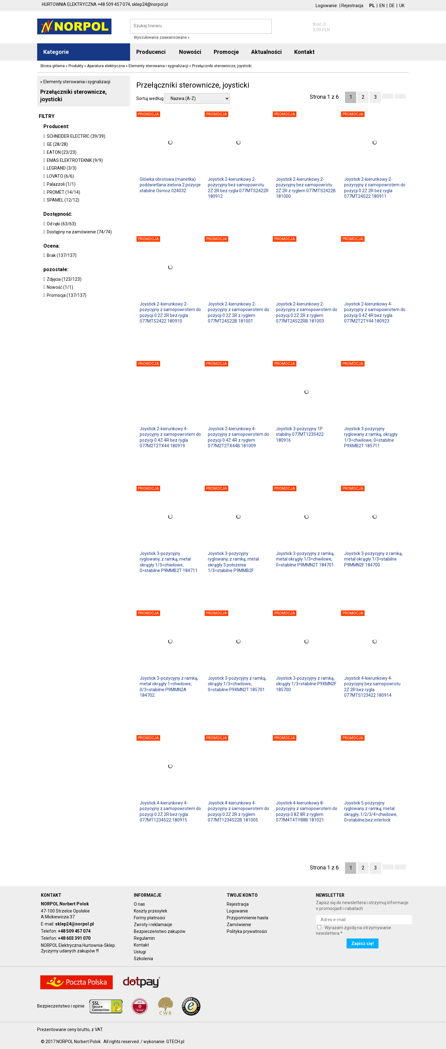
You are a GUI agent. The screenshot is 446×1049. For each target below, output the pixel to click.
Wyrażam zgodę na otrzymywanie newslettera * (353, 930)
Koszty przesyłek (150, 910)
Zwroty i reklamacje (153, 924)
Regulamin (144, 938)
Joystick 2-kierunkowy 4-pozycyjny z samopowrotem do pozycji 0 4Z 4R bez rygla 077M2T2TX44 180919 (170, 437)
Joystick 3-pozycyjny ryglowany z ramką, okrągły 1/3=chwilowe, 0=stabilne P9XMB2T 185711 (371, 437)
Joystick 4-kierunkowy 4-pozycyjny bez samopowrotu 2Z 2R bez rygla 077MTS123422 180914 (372, 686)
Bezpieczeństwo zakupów (160, 931)
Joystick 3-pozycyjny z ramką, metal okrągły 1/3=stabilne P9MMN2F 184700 (373, 559)
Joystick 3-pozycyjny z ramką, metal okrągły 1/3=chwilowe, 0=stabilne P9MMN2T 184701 (305, 559)
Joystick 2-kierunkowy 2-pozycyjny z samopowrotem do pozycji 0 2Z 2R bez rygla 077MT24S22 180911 (374, 187)
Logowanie (326, 5)
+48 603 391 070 (74, 938)
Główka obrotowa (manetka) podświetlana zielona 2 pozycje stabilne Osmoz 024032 (170, 185)
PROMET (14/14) (63, 192)
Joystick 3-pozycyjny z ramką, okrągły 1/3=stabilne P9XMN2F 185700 (306, 684)
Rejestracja (352, 5)
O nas (139, 904)
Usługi (140, 951)
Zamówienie (239, 924)
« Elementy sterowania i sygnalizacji (75, 81)
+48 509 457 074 (74, 931)
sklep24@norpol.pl (74, 923)
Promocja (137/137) (66, 295)
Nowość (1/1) (60, 287)
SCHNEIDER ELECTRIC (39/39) (76, 136)
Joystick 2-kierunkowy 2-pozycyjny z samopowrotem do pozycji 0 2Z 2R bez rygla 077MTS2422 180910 (170, 312)
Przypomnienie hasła (247, 917)
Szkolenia (143, 958)
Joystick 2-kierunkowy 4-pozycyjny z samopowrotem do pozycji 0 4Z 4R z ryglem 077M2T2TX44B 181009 (238, 437)
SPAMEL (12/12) (63, 199)
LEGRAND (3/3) (62, 168)
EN (382, 5)
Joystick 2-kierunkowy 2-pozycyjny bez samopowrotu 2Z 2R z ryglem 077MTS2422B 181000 (306, 187)
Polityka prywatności (247, 931)
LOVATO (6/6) (60, 176)
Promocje (226, 52)
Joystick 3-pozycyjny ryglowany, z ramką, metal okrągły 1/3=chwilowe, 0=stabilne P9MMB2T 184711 (169, 561)
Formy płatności (149, 917)
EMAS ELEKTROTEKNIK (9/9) (75, 160)
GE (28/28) (57, 144)
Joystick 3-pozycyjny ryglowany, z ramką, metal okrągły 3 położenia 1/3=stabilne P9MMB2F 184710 (233, 561)
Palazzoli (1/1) (61, 184)
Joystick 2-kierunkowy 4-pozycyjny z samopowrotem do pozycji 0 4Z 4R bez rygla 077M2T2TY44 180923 (374, 312)
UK (401, 5)
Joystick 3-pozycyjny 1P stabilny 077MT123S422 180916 (300, 434)
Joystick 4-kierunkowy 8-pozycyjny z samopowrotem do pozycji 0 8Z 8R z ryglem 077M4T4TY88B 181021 (306, 811)
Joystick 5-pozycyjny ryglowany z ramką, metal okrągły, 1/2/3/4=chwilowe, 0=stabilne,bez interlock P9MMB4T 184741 (370, 811)
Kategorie (56, 52)
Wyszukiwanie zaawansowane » (162, 37)
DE (392, 5)
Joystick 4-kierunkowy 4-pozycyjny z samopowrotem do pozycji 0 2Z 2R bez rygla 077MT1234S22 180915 (170, 811)
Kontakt (141, 945)
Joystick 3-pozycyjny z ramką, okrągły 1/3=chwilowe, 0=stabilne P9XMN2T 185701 (237, 684)
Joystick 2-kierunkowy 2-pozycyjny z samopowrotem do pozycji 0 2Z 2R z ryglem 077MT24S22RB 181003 (306, 312)
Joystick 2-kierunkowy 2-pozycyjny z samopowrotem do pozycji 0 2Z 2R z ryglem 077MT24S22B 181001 (238, 312)
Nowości (190, 52)
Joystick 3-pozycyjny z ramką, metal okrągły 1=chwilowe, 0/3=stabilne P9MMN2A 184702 (169, 686)
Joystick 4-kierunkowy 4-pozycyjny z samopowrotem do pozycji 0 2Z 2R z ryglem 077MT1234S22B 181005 (238, 811)
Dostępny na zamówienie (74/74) (79, 231)
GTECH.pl (175, 1041)
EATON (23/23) (62, 152)
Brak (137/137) (62, 255)
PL (372, 5)
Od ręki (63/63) (61, 223)
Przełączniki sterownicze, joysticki (73, 95)
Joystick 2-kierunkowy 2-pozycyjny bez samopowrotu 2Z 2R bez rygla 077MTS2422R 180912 (238, 187)
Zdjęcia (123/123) (64, 279)
